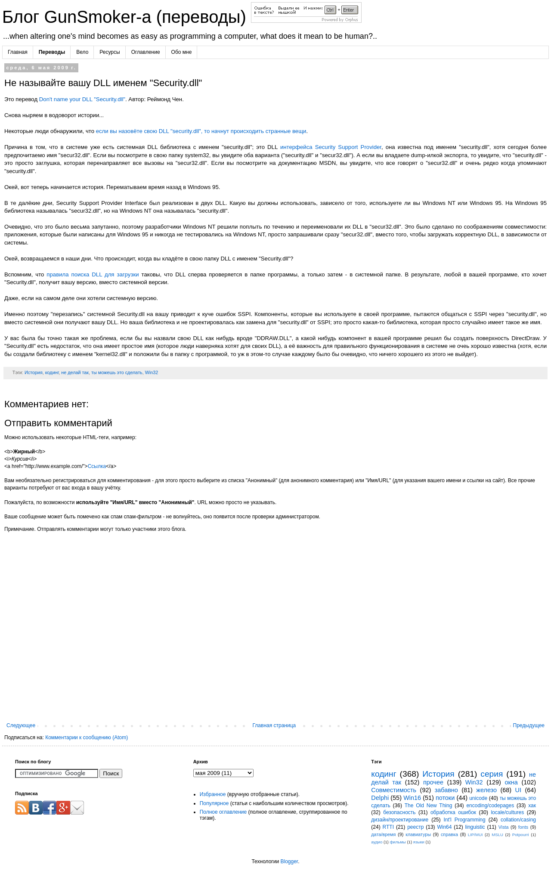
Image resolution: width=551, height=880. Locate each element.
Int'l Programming (464, 820)
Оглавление (145, 52)
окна (511, 782)
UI (518, 790)
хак (532, 806)
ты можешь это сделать (116, 372)
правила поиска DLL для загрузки (92, 274)
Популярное (214, 803)
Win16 (412, 797)
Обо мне (181, 52)
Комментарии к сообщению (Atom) (86, 737)
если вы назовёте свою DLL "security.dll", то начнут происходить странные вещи (201, 131)
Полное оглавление (223, 812)
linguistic (475, 827)
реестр (415, 827)
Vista (503, 827)
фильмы (398, 842)
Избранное (213, 794)
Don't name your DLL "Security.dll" (82, 99)
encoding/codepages (490, 806)
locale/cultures (507, 812)
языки (418, 842)
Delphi (380, 797)
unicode (478, 798)
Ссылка (97, 466)
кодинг (52, 372)
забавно (446, 790)
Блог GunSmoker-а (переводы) (126, 16)
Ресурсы (109, 52)
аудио (376, 842)
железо (486, 790)
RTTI (388, 827)
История (34, 372)
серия (491, 773)
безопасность (399, 812)
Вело (82, 52)
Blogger (289, 861)
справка (449, 834)
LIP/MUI (475, 834)
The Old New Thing (428, 806)
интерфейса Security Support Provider (330, 147)
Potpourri (520, 834)
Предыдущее (529, 725)
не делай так (75, 372)
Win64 (444, 827)
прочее (433, 782)
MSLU (497, 834)
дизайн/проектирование (399, 820)
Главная (18, 52)
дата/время (383, 834)
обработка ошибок (453, 812)
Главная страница (274, 725)
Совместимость (393, 790)
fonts (523, 827)
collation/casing (518, 820)
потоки (445, 797)
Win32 (151, 372)
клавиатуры (418, 834)
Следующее (20, 725)
